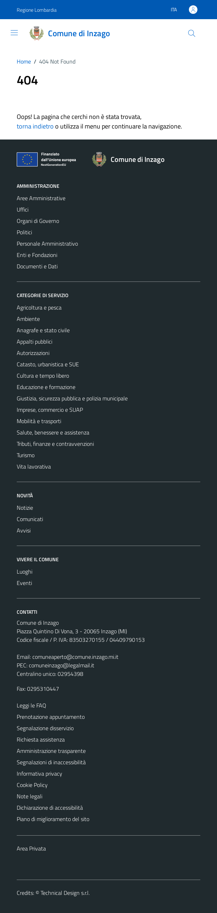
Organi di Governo (38, 221)
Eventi (24, 583)
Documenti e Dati (37, 266)
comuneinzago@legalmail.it (61, 665)
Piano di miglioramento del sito (53, 819)
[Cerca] (191, 33)
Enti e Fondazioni (37, 255)
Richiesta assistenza (41, 739)
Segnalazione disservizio (45, 728)
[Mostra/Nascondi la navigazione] (14, 32)
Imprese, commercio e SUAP (50, 409)
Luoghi (24, 571)
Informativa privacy (39, 773)
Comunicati (30, 519)
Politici (24, 232)
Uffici (22, 209)
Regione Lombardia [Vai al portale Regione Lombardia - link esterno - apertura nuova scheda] (37, 9)
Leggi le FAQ (31, 705)
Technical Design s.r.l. (65, 893)
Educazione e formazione (46, 387)
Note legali (29, 796)
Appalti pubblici (34, 341)
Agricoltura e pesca (39, 307)
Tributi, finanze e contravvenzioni (55, 443)
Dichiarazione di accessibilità (50, 807)
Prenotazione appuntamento (51, 716)
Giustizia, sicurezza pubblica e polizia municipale (72, 398)
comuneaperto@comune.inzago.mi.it (75, 656)
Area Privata (31, 848)
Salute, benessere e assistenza (53, 432)
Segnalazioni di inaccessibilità (51, 762)
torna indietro (35, 126)
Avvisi (24, 530)
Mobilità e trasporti (39, 421)
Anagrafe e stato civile (43, 330)
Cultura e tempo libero (43, 375)
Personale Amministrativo (47, 243)
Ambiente (28, 319)
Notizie (25, 507)
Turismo (26, 455)
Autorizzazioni (33, 353)
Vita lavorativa (34, 466)
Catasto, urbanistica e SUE (48, 364)
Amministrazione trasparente (51, 751)
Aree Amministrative (41, 198)
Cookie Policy (32, 785)
